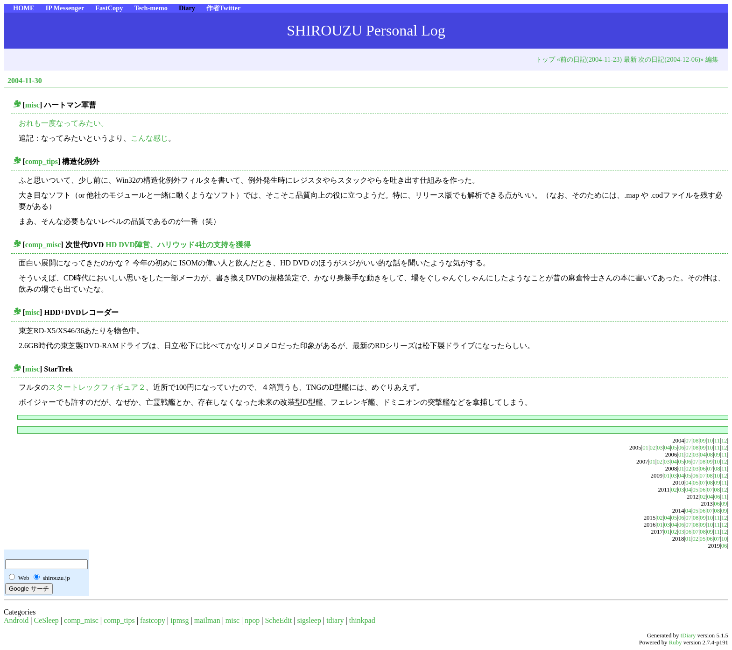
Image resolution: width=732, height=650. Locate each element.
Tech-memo (150, 8)
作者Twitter (223, 8)
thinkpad (362, 620)
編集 (711, 59)
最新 (630, 59)
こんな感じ (149, 138)
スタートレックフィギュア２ (97, 387)
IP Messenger (65, 8)
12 (724, 440)
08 (696, 440)
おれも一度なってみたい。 (63, 123)
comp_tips (41, 161)
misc (32, 105)
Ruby (675, 642)
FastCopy (109, 8)
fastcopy (152, 620)
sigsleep (309, 620)
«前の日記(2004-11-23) (589, 59)
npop (252, 620)
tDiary (688, 635)
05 (674, 447)
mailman (207, 620)
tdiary (335, 620)
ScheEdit (278, 620)
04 (667, 447)
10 (710, 440)
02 (653, 447)
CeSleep (46, 620)
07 (688, 440)
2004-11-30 (24, 81)
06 (681, 447)
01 (645, 447)
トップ (545, 59)
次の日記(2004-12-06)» (671, 59)
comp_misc (43, 245)
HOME (24, 8)
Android (16, 620)
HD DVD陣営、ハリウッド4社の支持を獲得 (178, 245)
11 (717, 440)
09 (703, 440)
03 (660, 447)
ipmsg (179, 620)
